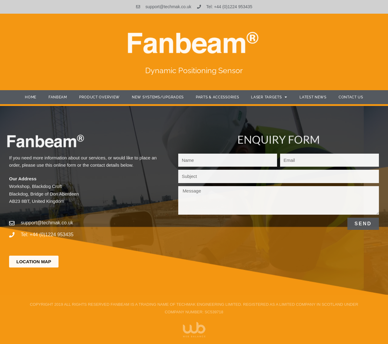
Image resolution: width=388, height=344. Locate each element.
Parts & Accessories (217, 97)
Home (30, 97)
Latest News (312, 97)
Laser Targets (269, 97)
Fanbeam (57, 97)
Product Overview (99, 97)
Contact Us (351, 97)
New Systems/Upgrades (158, 97)
